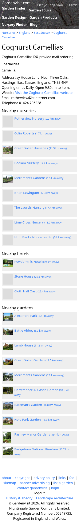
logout (39, 493)
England (24, 33)
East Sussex (42, 33)
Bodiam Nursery (36, 163)
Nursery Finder (14, 24)
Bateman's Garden (37, 404)
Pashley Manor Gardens (41, 434)
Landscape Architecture (54, 498)
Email (6, 97)
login (55, 488)
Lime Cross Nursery (38, 222)
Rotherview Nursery (37, 118)
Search (72, 5)
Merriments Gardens (39, 178)
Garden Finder (13, 8)
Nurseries (8, 33)
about (6, 477)
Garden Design (14, 17)
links (62, 477)
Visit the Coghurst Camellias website (43, 92)
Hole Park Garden (37, 419)
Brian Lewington (36, 192)
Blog (33, 24)
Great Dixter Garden (38, 360)
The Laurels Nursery (38, 207)
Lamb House (33, 345)
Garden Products (43, 17)
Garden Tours (40, 10)
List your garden (50, 5)
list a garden (63, 482)
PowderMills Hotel (36, 261)
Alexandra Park (34, 315)
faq (71, 477)
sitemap (9, 482)
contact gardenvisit (32, 488)
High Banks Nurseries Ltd (42, 237)
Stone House (33, 276)
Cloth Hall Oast (34, 291)
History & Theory (19, 498)
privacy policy (44, 477)
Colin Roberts (33, 133)
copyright (22, 477)
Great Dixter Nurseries (40, 148)
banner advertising (35, 482)
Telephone (10, 103)
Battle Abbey (32, 330)
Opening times (13, 87)
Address (8, 77)
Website (8, 92)
